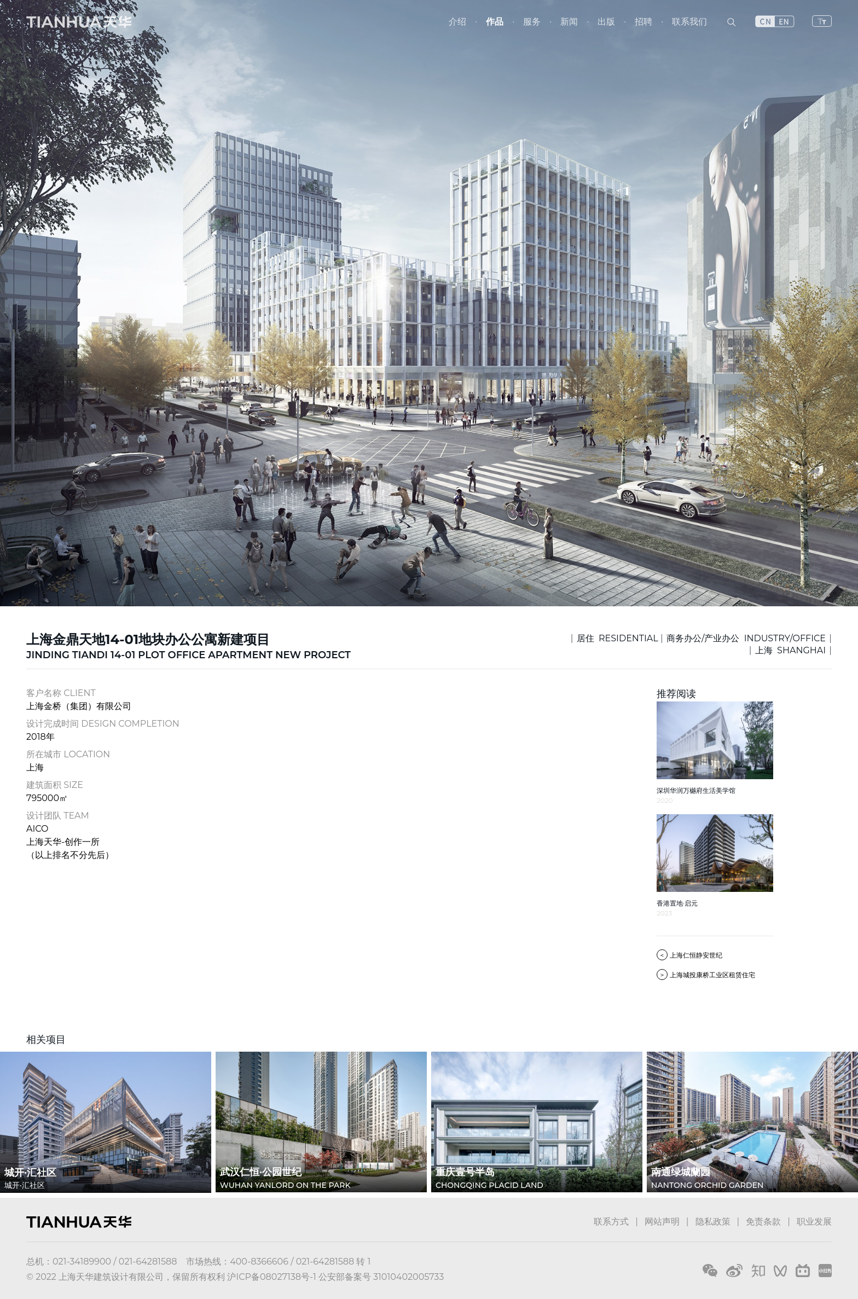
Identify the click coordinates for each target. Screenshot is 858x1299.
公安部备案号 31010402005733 (381, 1277)
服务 (532, 21)
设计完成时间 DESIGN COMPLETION (102, 723)
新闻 (569, 21)
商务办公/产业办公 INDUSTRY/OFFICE (746, 638)
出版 (606, 21)
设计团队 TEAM (57, 815)
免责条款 (763, 1221)
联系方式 (611, 1221)
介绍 (457, 21)
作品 (494, 21)
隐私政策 (713, 1221)
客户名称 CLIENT (61, 693)
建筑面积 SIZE (54, 785)
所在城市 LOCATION (68, 754)
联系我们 (689, 21)
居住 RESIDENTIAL (617, 638)
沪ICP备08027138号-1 (271, 1277)
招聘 (643, 21)
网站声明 (662, 1221)
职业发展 (814, 1221)
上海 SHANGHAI (790, 650)
